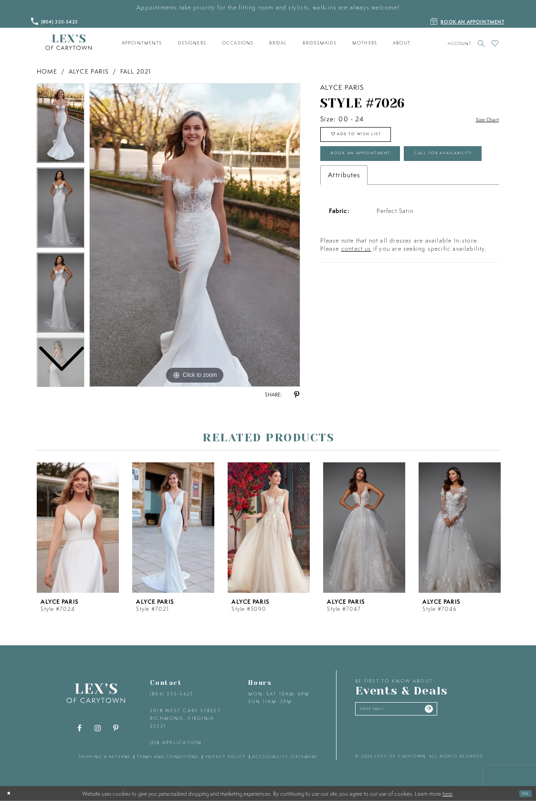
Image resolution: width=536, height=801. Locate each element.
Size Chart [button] (482, 119)
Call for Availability (374, 191)
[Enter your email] (413, 711)
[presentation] (78, 527)
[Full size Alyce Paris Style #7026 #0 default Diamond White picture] (195, 235)
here (447, 793)
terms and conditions (168, 756)
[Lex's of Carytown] (68, 42)
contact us (356, 290)
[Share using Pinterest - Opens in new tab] (297, 395)
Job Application (176, 742)
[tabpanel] (195, 235)
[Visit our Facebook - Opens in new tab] (79, 728)
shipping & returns (105, 756)
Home (47, 71)
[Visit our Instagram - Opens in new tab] (97, 728)
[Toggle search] (481, 43)
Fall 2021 (135, 71)
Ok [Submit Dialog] (523, 793)
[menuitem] (142, 43)
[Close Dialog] (11, 793)
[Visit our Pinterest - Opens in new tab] (115, 728)
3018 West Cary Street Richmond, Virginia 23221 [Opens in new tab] (185, 717)
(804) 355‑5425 (171, 694)
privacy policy (225, 756)
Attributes (344, 216)
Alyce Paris (89, 71)
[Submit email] (459, 711)
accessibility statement (285, 756)
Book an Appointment (377, 165)
